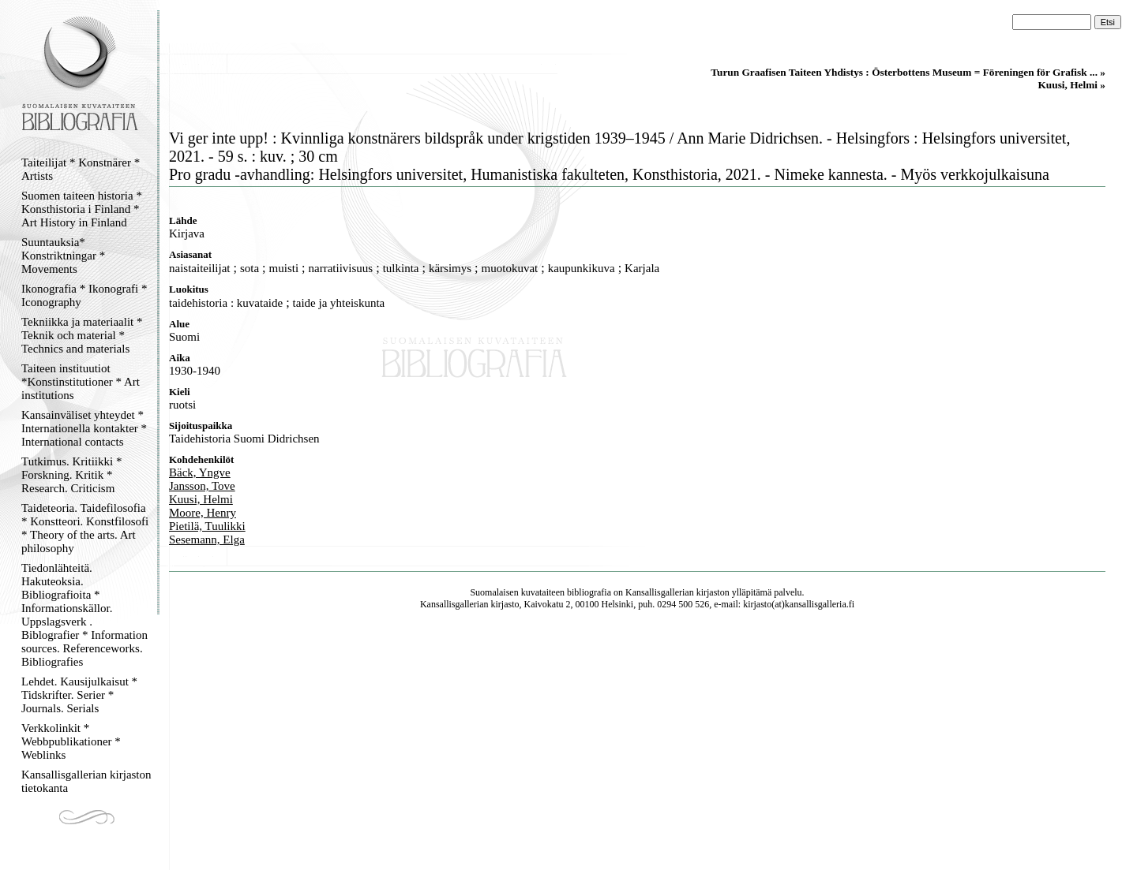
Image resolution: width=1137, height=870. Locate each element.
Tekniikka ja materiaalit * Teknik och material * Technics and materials (81, 335)
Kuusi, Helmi (201, 499)
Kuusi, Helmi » (1071, 85)
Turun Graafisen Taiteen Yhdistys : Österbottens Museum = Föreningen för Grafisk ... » (908, 72)
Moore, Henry (202, 512)
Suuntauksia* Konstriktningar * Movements (63, 255)
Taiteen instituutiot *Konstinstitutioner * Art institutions (80, 381)
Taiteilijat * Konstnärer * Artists (80, 169)
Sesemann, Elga (207, 539)
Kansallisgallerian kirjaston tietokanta (86, 781)
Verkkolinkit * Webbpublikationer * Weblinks (71, 741)
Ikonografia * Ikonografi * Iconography (84, 295)
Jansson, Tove (202, 486)
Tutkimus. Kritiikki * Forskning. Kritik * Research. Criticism (71, 475)
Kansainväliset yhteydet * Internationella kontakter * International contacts (84, 428)
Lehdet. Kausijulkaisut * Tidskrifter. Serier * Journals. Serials (79, 695)
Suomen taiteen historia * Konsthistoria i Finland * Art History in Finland (81, 209)
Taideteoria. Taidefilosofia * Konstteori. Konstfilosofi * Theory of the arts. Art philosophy (84, 528)
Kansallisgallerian (659, 592)
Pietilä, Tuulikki (207, 526)
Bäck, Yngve (200, 472)
